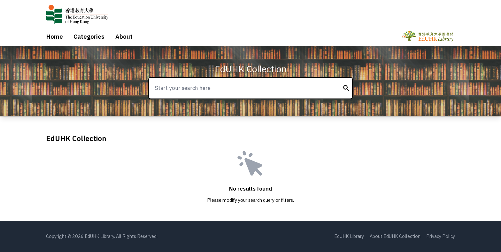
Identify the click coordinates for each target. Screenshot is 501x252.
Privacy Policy (440, 236)
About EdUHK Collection (395, 236)
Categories (88, 36)
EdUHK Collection (251, 69)
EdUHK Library (349, 236)
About (124, 36)
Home (54, 36)
